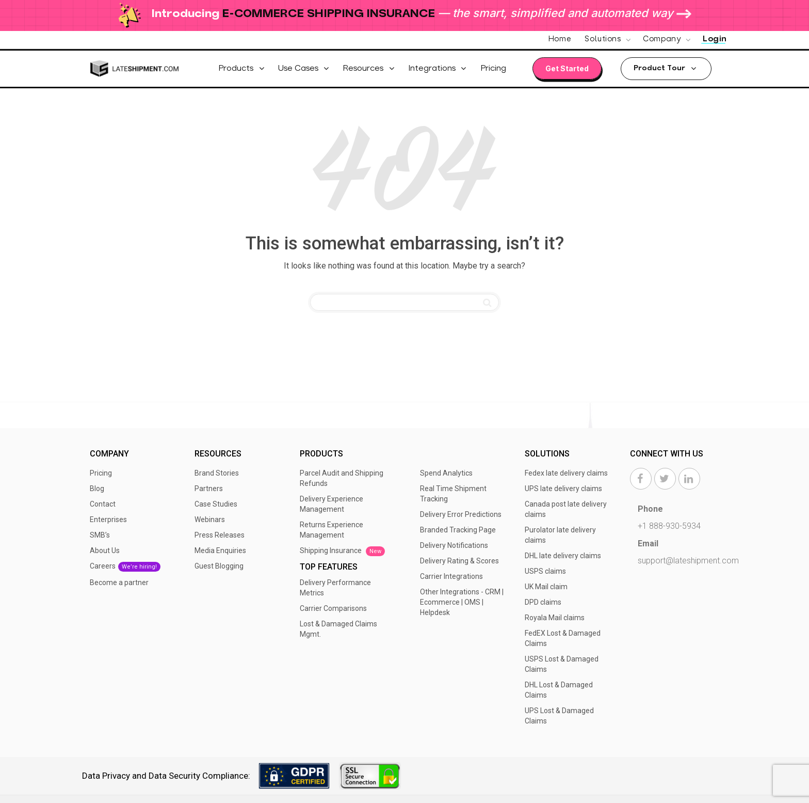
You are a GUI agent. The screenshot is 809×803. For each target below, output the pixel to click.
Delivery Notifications (454, 545)
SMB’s (100, 535)
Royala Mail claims (555, 617)
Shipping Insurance (342, 551)
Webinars (210, 519)
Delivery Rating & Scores (459, 561)
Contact (103, 504)
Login (715, 39)
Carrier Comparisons (333, 608)
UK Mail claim (546, 586)
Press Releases (220, 535)
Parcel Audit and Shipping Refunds (341, 478)
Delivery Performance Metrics (335, 587)
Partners (209, 488)
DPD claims (543, 602)
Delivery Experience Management (331, 504)
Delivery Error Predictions (460, 514)
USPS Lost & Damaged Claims (561, 664)
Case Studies (216, 504)
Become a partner (119, 582)
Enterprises (108, 519)
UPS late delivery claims (563, 488)
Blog (97, 488)
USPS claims (545, 571)
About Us (105, 550)
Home (559, 39)
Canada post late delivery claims (566, 509)
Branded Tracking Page (458, 530)
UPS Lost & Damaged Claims (559, 715)
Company (663, 39)
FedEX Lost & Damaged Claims (563, 638)
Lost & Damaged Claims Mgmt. (338, 629)
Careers (125, 567)
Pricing (101, 473)
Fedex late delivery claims (566, 473)
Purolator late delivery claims (560, 535)
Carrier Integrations (451, 576)
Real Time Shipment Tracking (453, 493)
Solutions (604, 39)
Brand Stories (217, 473)
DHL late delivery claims (563, 556)
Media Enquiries (220, 550)
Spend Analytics (446, 473)
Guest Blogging (219, 566)
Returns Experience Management (331, 530)
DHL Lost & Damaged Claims (559, 690)
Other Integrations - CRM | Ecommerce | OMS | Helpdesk (462, 602)
